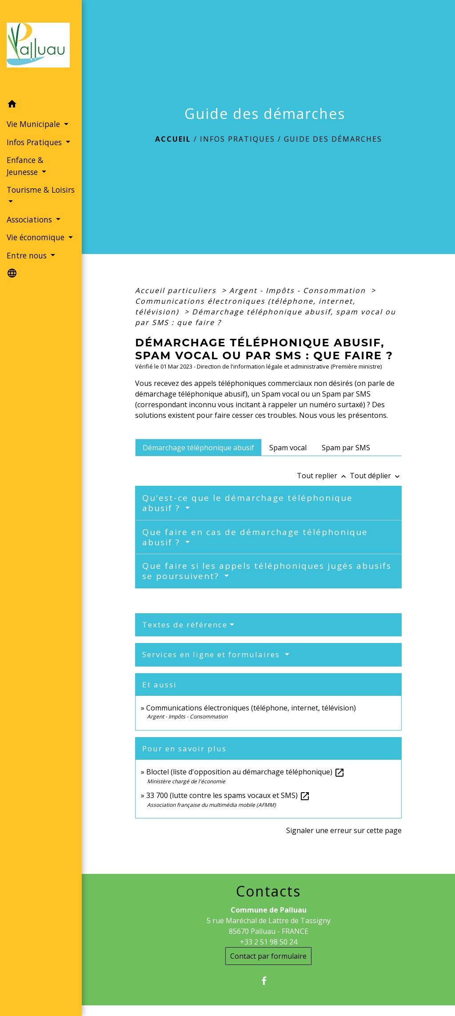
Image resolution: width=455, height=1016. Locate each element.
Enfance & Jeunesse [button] (25, 166)
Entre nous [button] (28, 255)
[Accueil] (41, 47)
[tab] (198, 447)
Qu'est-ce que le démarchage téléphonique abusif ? (247, 503)
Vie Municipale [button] (34, 124)
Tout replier (323, 475)
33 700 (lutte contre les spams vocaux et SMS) (228, 795)
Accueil (173, 139)
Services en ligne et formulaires (212, 654)
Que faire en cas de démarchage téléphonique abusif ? (255, 537)
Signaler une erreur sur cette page (344, 830)
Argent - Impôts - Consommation (298, 290)
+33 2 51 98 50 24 (268, 942)
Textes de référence (185, 624)
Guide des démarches (333, 139)
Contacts (268, 891)
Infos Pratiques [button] (35, 142)
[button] (41, 105)
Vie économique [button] (37, 237)
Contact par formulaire (268, 956)
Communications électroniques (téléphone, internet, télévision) (251, 708)
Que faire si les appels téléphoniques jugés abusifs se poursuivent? (266, 571)
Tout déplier (376, 475)
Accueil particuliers (177, 290)
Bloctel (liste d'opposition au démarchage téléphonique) (245, 772)
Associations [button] (30, 219)
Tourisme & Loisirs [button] (41, 189)
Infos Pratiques (237, 139)
